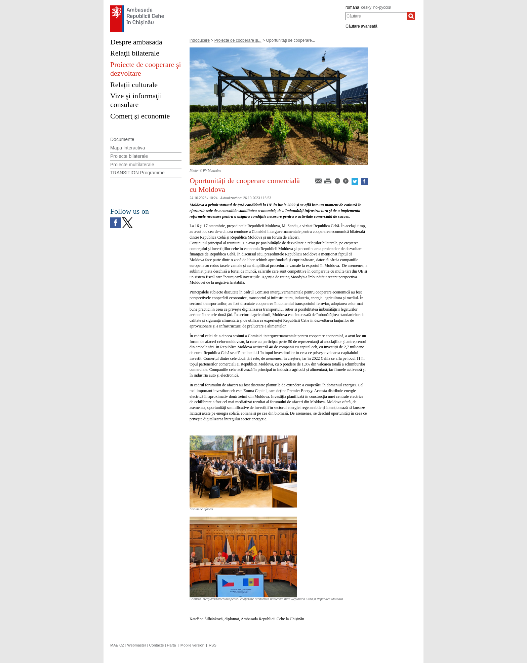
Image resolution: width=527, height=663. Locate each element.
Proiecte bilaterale (129, 156)
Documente (122, 139)
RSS (212, 645)
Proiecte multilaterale (132, 164)
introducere (200, 40)
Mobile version (192, 645)
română (352, 7)
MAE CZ (117, 645)
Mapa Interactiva (127, 147)
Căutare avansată (361, 26)
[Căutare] (411, 16)
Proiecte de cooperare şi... (237, 40)
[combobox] (376, 16)
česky (366, 7)
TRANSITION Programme (137, 172)
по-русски (382, 7)
